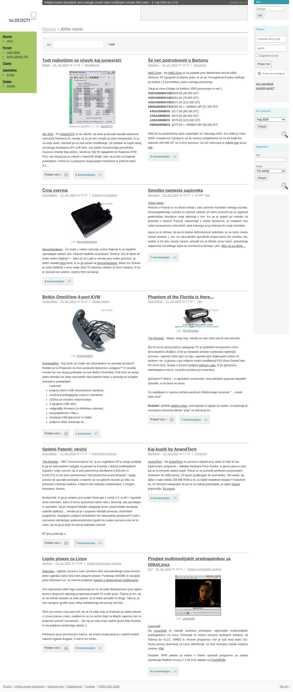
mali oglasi (13, 52)
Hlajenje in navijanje (104, 195)
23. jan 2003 (61, 65)
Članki (7, 63)
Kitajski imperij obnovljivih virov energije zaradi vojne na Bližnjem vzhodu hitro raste (111, 2)
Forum (7, 47)
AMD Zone (154, 73)
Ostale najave (100, 301)
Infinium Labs (207, 365)
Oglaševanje (74, 686)
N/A (207, 195)
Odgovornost (55, 686)
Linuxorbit (188, 618)
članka (236, 484)
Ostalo (7, 81)
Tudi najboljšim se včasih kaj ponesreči (82, 60)
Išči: (49, 44)
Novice (7, 36)
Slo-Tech (47, 134)
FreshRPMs (218, 660)
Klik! (161, 648)
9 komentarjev (85, 174)
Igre (199, 301)
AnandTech (155, 461)
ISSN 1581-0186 (109, 686)
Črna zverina (55, 190)
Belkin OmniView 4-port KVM (71, 296)
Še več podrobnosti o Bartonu (178, 60)
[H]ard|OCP (67, 134)
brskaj (10, 74)
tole (236, 142)
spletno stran (179, 405)
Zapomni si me (267, 55)
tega (63, 263)
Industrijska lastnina (104, 453)
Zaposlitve (10, 70)
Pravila (7, 686)
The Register (190, 330)
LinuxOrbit (160, 630)
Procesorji (200, 65)
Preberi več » (53, 174)
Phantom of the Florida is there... (181, 296)
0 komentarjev (160, 498)
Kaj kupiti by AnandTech (172, 449)
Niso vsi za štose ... (233, 246)
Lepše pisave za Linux (64, 558)
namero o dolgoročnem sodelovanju (115, 580)
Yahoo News (156, 203)
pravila (11, 86)
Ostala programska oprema (104, 563)
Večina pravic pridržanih (29, 686)
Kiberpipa (48, 571)
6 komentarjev (55, 281)
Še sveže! (169, 488)
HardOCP (106, 126)
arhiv (10, 41)
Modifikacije (92, 65)
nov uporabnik (264, 83)
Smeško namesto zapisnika (175, 190)
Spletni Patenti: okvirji (64, 449)
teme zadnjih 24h (17, 56)
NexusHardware (87, 241)
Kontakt (90, 686)
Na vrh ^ (285, 686)
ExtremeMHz (85, 356)
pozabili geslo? (265, 88)
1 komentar (83, 433)
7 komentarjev (160, 257)
